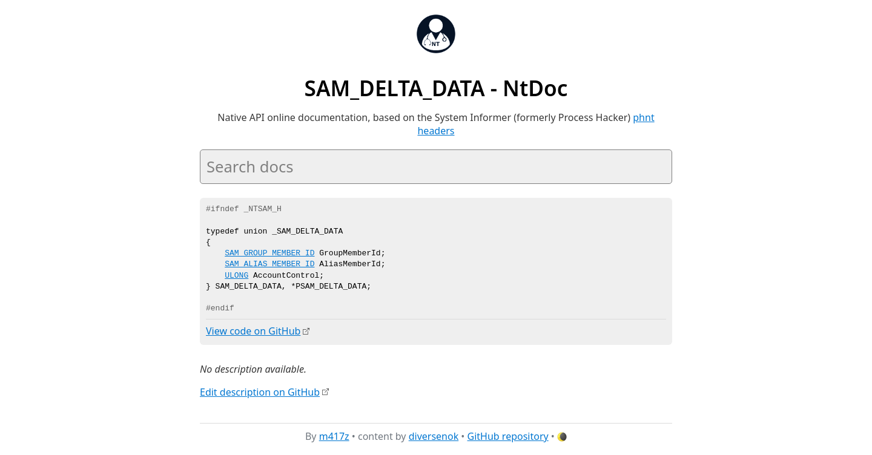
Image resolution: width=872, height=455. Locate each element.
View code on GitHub (253, 331)
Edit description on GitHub (260, 391)
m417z (334, 436)
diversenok (434, 436)
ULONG (236, 275)
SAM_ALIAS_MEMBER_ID (269, 264)
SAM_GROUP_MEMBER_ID (269, 253)
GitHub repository (508, 436)
